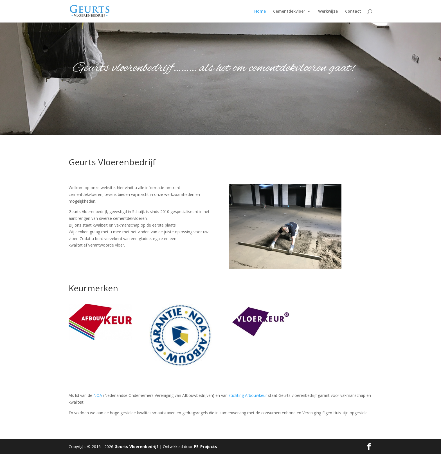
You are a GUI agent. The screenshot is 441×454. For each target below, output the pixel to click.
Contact (353, 11)
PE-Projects (205, 446)
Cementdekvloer (289, 11)
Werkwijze (328, 11)
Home (260, 11)
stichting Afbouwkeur (248, 395)
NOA (97, 395)
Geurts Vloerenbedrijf (136, 446)
